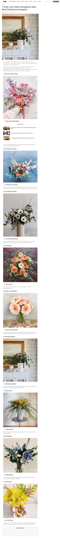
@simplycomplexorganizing (10, 477)
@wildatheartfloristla (19, 187)
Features (39, 1)
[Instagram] (47, 1)
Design (18, 1)
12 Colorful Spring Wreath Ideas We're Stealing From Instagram (22, 133)
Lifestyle (30, 1)
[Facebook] (45, 1)
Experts (35, 1)
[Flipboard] (50, 1)
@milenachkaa (11, 241)
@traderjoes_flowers (7, 69)
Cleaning (22, 1)
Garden (26, 1)
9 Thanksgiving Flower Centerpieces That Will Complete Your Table (22, 138)
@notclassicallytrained (7, 288)
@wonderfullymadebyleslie (13, 386)
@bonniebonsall (11, 144)
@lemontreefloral (9, 332)
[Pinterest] (48, 1)
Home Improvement (12, 1)
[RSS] (51, 1)
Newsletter (56, 1)
